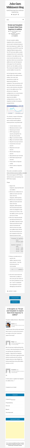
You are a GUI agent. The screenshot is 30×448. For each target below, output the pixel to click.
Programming (15, 34)
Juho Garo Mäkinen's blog (15, 5)
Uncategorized (9, 412)
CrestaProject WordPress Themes (15, 445)
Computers (12, 33)
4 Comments (15, 36)
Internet (18, 33)
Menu (15, 19)
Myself (7, 409)
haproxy (11, 291)
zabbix (14, 291)
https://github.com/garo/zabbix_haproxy (17, 173)
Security (8, 405)
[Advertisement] (15, 430)
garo (15, 32)
